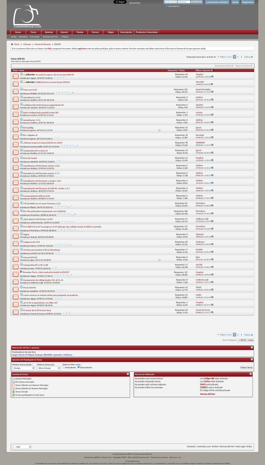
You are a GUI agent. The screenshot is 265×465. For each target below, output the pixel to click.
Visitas (182, 70)
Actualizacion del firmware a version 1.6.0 (42, 181)
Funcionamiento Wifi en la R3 (36, 196)
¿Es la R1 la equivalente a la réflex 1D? (40, 302)
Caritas (207, 381)
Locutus (33, 115)
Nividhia (33, 93)
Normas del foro (207, 394)
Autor (21, 70)
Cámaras (27, 44)
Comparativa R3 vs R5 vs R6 (35, 265)
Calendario (23, 37)
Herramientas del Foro (223, 66)
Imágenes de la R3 (31, 242)
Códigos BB (209, 378)
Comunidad (34, 37)
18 (73, 93)
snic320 (33, 253)
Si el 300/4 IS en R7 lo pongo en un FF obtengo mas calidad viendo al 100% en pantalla (62, 226)
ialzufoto (34, 107)
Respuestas (172, 70)
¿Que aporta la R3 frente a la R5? (38, 219)
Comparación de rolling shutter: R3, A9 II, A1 (43, 280)
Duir (32, 268)
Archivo (215, 446)
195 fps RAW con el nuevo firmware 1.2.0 (42, 203)
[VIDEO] (203, 387)
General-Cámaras (43, 44)
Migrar (26, 234)
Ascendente (69, 367)
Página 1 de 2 (226, 56)
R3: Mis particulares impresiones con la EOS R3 (44, 211)
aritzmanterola (36, 222)
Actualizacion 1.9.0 (31, 120)
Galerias (49, 32)
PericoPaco (35, 215)
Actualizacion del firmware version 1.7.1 (41, 173)
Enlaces (65, 37)
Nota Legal (240, 446)
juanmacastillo (36, 146)
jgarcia (33, 130)
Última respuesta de (205, 70)
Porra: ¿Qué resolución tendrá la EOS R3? (50, 272)
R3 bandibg (28, 127)
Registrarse (247, 2)
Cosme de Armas (37, 314)
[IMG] (203, 384)
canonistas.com (204, 446)
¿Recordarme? (172, 6)
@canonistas (134, 3)
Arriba (250, 340)
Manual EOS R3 (30, 257)
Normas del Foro (227, 446)
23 (75, 214)
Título (15, 70)
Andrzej (33, 237)
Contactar (191, 446)
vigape (33, 78)
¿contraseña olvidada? (217, 2)
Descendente (84, 367)
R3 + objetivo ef (30, 135)
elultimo (33, 100)
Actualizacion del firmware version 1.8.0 (41, 165)
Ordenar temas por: (46, 364)
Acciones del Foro (50, 37)
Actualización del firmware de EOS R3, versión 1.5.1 (46, 188)
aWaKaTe (34, 161)
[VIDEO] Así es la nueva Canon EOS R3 (53, 82)
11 (75, 230)
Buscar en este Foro (243, 66)
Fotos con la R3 (30, 89)
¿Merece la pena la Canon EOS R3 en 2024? (43, 142)
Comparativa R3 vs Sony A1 (35, 150)
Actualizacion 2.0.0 (31, 97)
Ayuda (235, 2)
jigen (32, 260)
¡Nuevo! (64, 32)
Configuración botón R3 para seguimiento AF (43, 105)
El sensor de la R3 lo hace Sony (37, 310)
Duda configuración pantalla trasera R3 (40, 112)
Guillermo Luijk (36, 283)
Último (249, 57)
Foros (33, 32)
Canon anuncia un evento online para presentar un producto (50, 295)
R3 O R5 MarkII (30, 158)
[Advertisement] (95, 420)
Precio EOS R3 (29, 287)
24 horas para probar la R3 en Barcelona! (41, 250)
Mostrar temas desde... (22, 364)
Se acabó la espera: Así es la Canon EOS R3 (55, 74)
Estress (33, 246)
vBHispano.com (175, 457)
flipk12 (33, 207)
